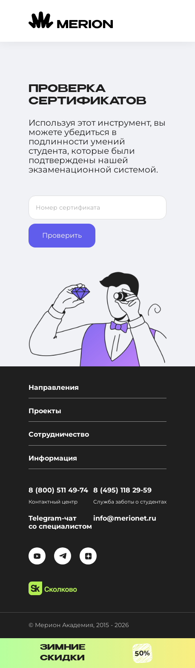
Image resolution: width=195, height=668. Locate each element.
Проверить (62, 235)
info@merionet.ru (124, 518)
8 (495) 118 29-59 (122, 490)
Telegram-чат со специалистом (60, 522)
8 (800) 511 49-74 (58, 490)
